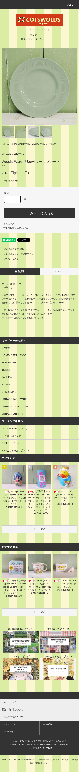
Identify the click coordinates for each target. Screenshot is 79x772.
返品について (9, 224)
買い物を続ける (9, 259)
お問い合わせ (7, 731)
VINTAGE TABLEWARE (20, 144)
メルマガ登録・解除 (61, 744)
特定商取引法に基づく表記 (15, 227)
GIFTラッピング (10, 443)
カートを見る (47, 724)
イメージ (59, 271)
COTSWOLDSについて (14, 428)
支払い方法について (27, 741)
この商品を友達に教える (13, 249)
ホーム (6, 144)
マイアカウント (8, 724)
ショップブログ (33, 748)
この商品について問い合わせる (16, 254)
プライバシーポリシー (42, 744)
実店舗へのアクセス (13, 435)
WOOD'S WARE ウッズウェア (44, 144)
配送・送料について (46, 741)
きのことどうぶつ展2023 (15, 450)
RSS (44, 748)
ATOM (49, 748)
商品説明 (19, 271)
